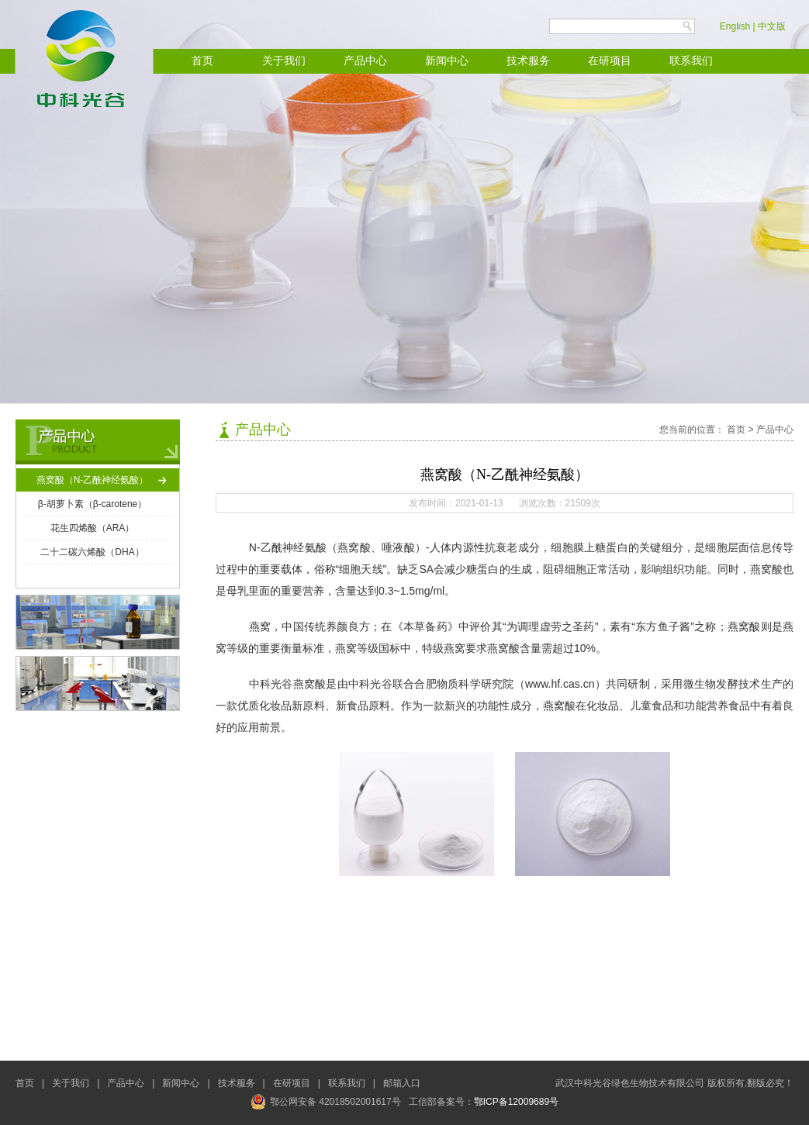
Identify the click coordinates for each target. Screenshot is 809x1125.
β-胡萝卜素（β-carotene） (92, 504)
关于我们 (284, 61)
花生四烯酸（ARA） (92, 528)
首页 (202, 61)
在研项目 (609, 61)
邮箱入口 (401, 1083)
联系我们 (691, 61)
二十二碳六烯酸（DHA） (91, 552)
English (735, 26)
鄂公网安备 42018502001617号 (326, 1101)
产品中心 (365, 61)
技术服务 (528, 61)
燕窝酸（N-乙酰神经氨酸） (92, 480)
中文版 (772, 26)
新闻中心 (446, 61)
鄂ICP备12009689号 (516, 1101)
